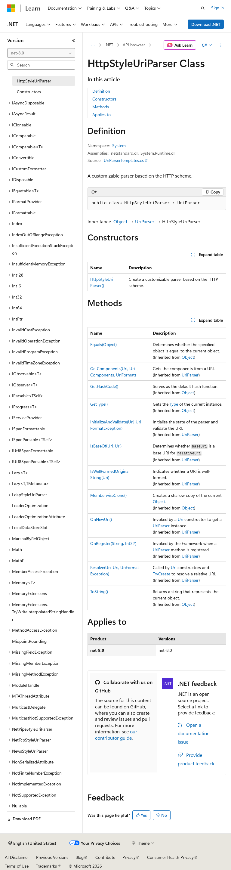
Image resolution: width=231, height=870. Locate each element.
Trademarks (46, 866)
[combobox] (41, 53)
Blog (79, 857)
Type (174, 404)
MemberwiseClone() (108, 495)
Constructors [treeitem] (29, 91)
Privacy (129, 857)
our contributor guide (116, 734)
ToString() (99, 591)
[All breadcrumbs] (93, 45)
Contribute (105, 857)
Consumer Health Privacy (170, 857)
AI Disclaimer (17, 857)
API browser (134, 45)
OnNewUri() (101, 519)
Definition (101, 91)
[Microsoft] (11, 8)
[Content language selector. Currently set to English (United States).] (32, 843)
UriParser (144, 221)
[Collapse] (73, 40)
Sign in (217, 8)
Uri (180, 519)
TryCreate (161, 574)
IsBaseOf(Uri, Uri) (106, 446)
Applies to (101, 114)
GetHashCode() (104, 386)
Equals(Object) (103, 344)
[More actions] (221, 45)
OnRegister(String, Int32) (113, 543)
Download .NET (205, 24)
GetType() (99, 404)
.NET (109, 45)
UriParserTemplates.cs (124, 160)
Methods (100, 107)
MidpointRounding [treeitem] (29, 641)
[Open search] (203, 8)
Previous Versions (52, 857)
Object (120, 221)
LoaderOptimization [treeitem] (30, 505)
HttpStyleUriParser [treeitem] (34, 81)
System (119, 145)
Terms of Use (17, 866)
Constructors (104, 99)
